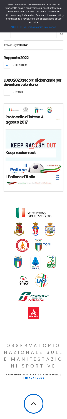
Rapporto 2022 (16, 58)
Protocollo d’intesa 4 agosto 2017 (25, 119)
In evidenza (21, 65)
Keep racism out (21, 153)
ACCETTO (16, 27)
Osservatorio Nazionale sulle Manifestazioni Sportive (33, 355)
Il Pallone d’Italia (20, 177)
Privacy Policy (33, 377)
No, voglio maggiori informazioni (39, 27)
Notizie (19, 92)
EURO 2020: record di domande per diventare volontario (32, 82)
